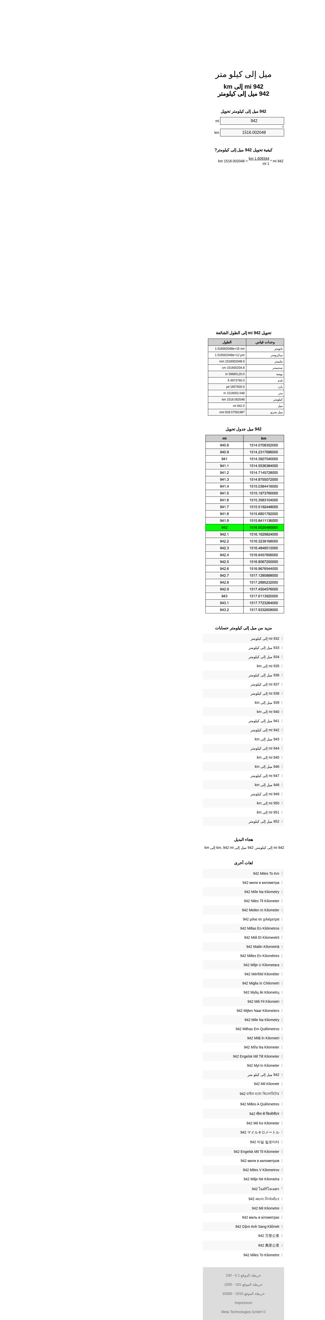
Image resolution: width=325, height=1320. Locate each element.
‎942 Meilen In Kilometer (179, 910)
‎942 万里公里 (187, 1236)
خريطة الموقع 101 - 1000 (162, 1284)
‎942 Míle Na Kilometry (180, 892)
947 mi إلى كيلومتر (184, 776)
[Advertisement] (162, 31)
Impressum (162, 1303)
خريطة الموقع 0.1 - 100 (162, 1275)
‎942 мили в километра (179, 883)
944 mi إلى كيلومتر (184, 748)
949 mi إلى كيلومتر (184, 794)
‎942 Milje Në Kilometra (180, 1179)
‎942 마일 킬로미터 (183, 1142)
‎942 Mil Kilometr (185, 1084)
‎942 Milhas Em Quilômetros (176, 1029)
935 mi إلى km (187, 666)
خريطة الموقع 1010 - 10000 (162, 1294)
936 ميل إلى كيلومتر (183, 675)
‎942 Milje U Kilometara (180, 965)
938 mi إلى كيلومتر (184, 693)
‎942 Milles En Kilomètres (178, 956)
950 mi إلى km (187, 803)
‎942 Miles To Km (185, 873)
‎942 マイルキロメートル (178, 1132)
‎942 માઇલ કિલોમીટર (183, 1199)
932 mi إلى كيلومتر (184, 639)
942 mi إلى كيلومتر (184, 730)
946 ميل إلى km (186, 767)
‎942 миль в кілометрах (179, 1217)
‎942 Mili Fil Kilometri (182, 1001)
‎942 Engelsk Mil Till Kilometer (175, 1056)
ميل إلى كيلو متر (162, 74)
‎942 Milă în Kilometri (182, 1038)
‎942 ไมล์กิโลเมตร (184, 1189)
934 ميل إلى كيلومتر (183, 657)
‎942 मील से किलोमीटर (183, 1114)
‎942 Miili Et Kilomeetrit (181, 937)
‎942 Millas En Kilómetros (178, 928)
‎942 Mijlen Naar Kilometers (177, 1011)
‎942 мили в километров (179, 1161)
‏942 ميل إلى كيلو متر (182, 1075)
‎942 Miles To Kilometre (180, 1255)
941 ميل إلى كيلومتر (183, 721)
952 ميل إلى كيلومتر (183, 821)
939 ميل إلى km (186, 703)
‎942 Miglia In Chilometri (179, 983)
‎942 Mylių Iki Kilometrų (180, 992)
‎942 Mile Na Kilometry (181, 1020)
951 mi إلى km (187, 812)
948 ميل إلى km (186, 785)
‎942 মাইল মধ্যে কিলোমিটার (178, 1094)
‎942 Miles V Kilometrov (180, 1170)
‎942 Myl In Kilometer (182, 1065)
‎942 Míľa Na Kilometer (180, 1047)
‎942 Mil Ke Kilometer (182, 1123)
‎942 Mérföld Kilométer (181, 974)
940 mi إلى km (187, 712)
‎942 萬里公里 (187, 1245)
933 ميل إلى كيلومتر (183, 648)
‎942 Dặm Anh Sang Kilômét (176, 1226)
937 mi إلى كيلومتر (184, 684)
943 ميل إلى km (186, 739)
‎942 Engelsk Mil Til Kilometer (175, 1152)
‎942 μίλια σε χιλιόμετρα (180, 919)
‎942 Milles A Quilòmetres (178, 1104)
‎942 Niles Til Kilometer (180, 901)
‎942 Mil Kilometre (184, 1208)
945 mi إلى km (187, 757)
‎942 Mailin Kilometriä (181, 947)
